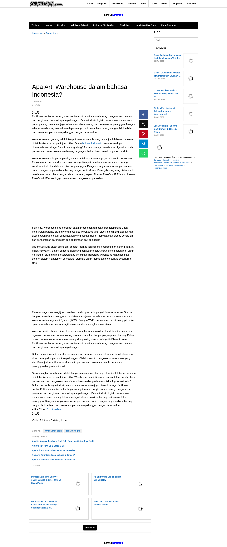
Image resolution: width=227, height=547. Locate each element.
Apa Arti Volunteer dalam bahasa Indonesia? (54, 455)
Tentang (157, 160)
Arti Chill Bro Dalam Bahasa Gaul (48, 446)
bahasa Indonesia (92, 143)
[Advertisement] (90, 58)
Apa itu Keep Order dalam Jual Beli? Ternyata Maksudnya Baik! (63, 441)
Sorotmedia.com (56, 409)
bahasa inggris (73, 431)
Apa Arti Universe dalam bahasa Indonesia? (53, 459)
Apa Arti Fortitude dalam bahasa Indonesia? (53, 450)
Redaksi (175, 160)
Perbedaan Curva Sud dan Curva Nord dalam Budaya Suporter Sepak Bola (44, 504)
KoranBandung (160, 168)
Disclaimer (158, 165)
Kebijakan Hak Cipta (174, 165)
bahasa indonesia (53, 431)
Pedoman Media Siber (180, 162)
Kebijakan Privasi (161, 162)
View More (90, 527)
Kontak (166, 160)
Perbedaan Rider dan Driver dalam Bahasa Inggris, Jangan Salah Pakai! (46, 480)
